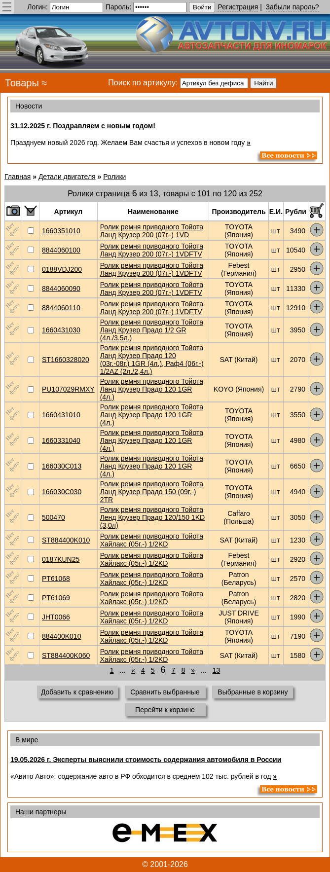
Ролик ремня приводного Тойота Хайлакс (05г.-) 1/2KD (151, 540)
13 (216, 670)
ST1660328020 (65, 359)
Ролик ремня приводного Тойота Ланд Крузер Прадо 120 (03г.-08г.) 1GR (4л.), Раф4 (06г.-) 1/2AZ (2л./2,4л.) (152, 359)
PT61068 (56, 578)
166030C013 (61, 466)
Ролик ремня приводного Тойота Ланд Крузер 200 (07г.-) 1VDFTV (151, 250)
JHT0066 (56, 617)
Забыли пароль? (292, 7)
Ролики (114, 177)
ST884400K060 (66, 655)
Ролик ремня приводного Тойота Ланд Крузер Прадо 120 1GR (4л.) (151, 389)
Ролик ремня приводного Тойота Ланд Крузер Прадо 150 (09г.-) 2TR (151, 492)
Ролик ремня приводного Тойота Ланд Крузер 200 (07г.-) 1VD (151, 231)
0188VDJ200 (62, 269)
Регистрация (238, 7)
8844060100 (61, 250)
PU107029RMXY (68, 389)
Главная (17, 177)
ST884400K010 (66, 540)
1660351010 (61, 231)
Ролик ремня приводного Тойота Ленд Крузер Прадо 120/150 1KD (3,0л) (152, 517)
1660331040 (61, 440)
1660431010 (61, 415)
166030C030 (61, 492)
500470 (53, 517)
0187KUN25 (60, 559)
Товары (22, 82)
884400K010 (61, 636)
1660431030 (61, 330)
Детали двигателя (67, 177)
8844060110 (61, 308)
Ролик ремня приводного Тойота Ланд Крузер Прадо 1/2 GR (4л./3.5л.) (151, 330)
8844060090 (61, 288)
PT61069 (56, 598)
